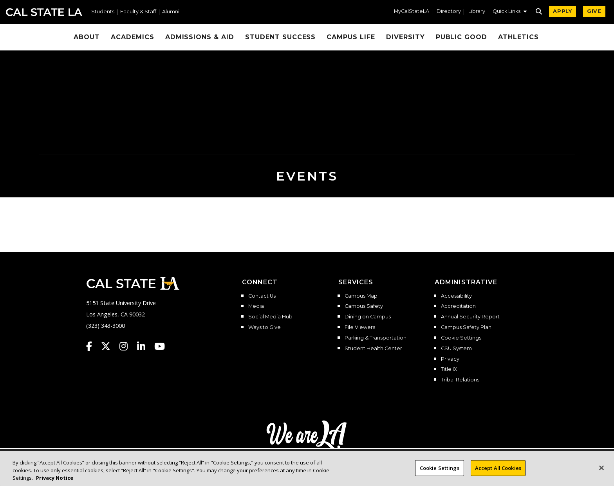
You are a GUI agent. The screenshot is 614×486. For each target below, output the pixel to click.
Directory (449, 11)
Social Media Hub (270, 317)
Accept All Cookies (498, 468)
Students (102, 11)
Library (476, 11)
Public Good (462, 37)
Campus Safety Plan (466, 327)
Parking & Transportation (375, 338)
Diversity (405, 37)
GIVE (594, 11)
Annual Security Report (470, 317)
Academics (132, 37)
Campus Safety (364, 306)
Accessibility (456, 296)
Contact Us (262, 296)
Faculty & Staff (138, 11)
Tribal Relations (460, 380)
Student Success (280, 37)
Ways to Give (264, 327)
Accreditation (458, 306)
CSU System (456, 348)
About (87, 37)
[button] (510, 12)
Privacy (450, 359)
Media (256, 306)
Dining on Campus (368, 317)
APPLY (562, 11)
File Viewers (360, 327)
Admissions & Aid (199, 37)
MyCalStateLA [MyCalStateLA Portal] (411, 11)
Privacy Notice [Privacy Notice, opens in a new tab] (54, 478)
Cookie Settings (461, 338)
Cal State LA (44, 12)
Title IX (449, 369)
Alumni (170, 11)
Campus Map (361, 296)
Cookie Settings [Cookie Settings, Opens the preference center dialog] (439, 468)
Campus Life (351, 37)
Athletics (518, 37)
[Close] (601, 468)
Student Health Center (373, 348)
